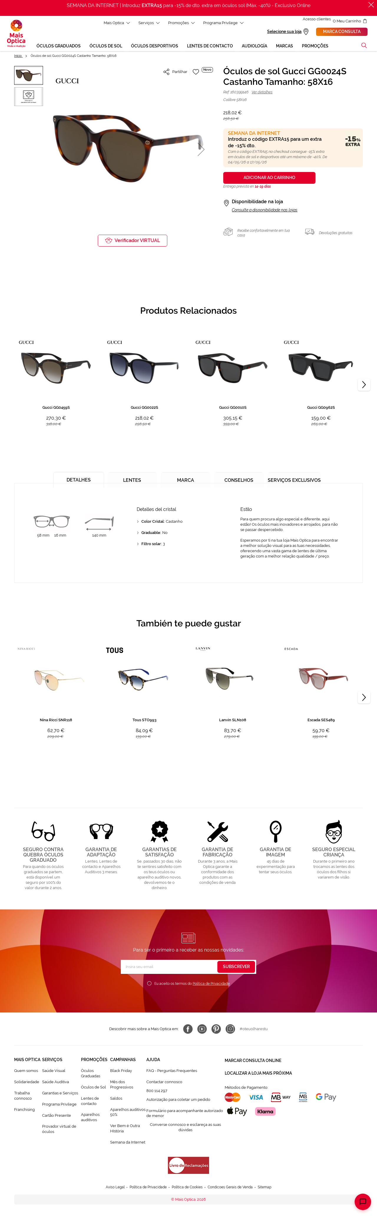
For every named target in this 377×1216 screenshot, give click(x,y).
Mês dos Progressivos (121, 1085)
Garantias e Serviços (60, 1094)
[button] (201, 150)
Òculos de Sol (93, 1088)
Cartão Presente (56, 1116)
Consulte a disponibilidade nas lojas (264, 211)
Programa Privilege (59, 1105)
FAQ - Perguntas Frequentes (171, 1071)
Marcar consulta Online (253, 1060)
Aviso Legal (109, 1188)
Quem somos (26, 1071)
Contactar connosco (164, 1083)
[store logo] (16, 34)
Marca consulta (342, 32)
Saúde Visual (53, 1071)
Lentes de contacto (90, 1102)
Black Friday (121, 1071)
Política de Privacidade (211, 984)
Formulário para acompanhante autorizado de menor (184, 1114)
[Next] (364, 385)
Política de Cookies (187, 1188)
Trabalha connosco (23, 1096)
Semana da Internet (127, 1143)
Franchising (24, 1110)
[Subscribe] (236, 968)
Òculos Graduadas (90, 1074)
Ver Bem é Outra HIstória (125, 1129)
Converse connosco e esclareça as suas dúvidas (185, 1128)
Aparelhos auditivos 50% (127, 1113)
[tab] (77, 478)
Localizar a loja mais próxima (258, 1071)
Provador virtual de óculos (59, 1130)
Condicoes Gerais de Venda (233, 1188)
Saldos (116, 1099)
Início (18, 57)
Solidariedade (26, 1083)
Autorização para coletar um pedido (178, 1100)
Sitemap (270, 1188)
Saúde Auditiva (55, 1083)
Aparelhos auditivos (90, 1118)
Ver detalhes (262, 93)
